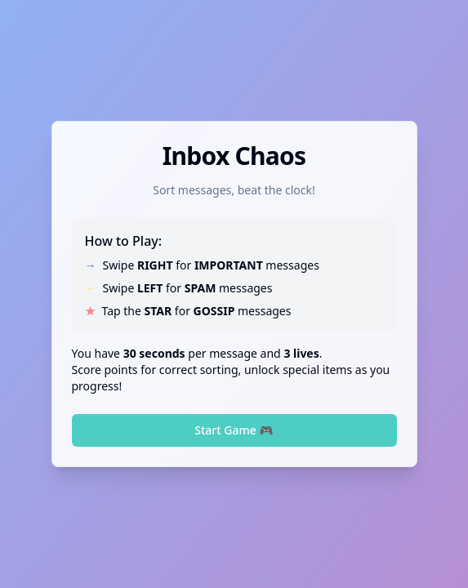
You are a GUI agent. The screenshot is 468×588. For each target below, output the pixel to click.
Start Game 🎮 (234, 430)
